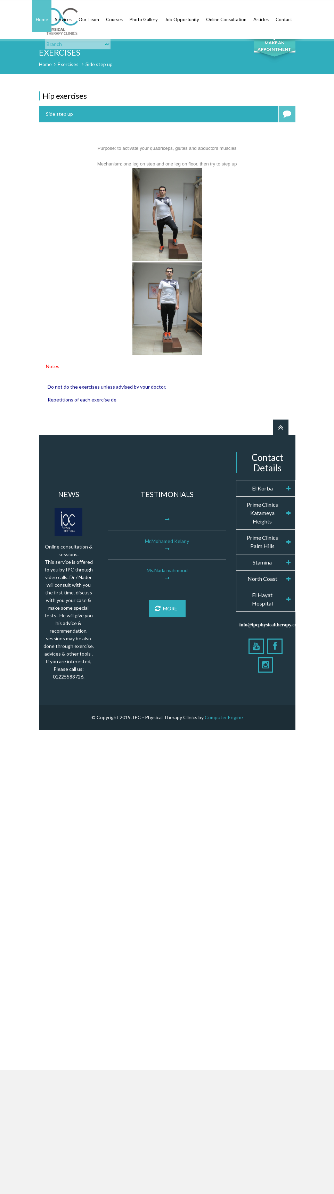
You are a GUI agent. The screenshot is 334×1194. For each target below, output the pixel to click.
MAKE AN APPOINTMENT (274, 46)
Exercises (68, 64)
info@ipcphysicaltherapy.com (270, 624)
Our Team (89, 19)
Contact (284, 19)
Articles (261, 19)
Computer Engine (224, 717)
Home (42, 19)
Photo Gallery (144, 19)
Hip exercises (64, 95)
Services (63, 19)
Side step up (99, 64)
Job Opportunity (182, 19)
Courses (114, 19)
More (166, 608)
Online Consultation (226, 19)
